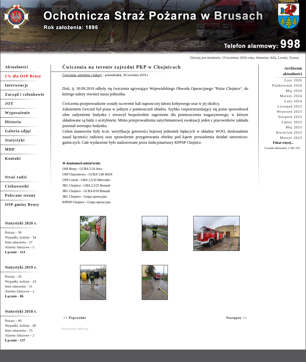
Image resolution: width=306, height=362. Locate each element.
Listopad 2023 (290, 106)
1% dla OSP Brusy (23, 76)
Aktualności (16, 67)
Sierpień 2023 (290, 117)
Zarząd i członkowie (24, 94)
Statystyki (15, 140)
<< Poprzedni (74, 318)
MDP (10, 149)
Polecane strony (20, 195)
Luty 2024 (293, 101)
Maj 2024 (294, 90)
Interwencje (16, 85)
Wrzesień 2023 (289, 111)
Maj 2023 (294, 127)
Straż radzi (16, 177)
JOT (9, 103)
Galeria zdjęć (18, 131)
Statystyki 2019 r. (21, 267)
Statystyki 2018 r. (21, 311)
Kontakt (13, 158)
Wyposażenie (17, 112)
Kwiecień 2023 (289, 132)
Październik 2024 (287, 85)
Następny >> (236, 318)
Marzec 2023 (291, 138)
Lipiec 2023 (292, 122)
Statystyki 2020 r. (21, 223)
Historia (13, 122)
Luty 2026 (293, 80)
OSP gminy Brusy (22, 204)
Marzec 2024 (291, 96)
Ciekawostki (17, 186)
